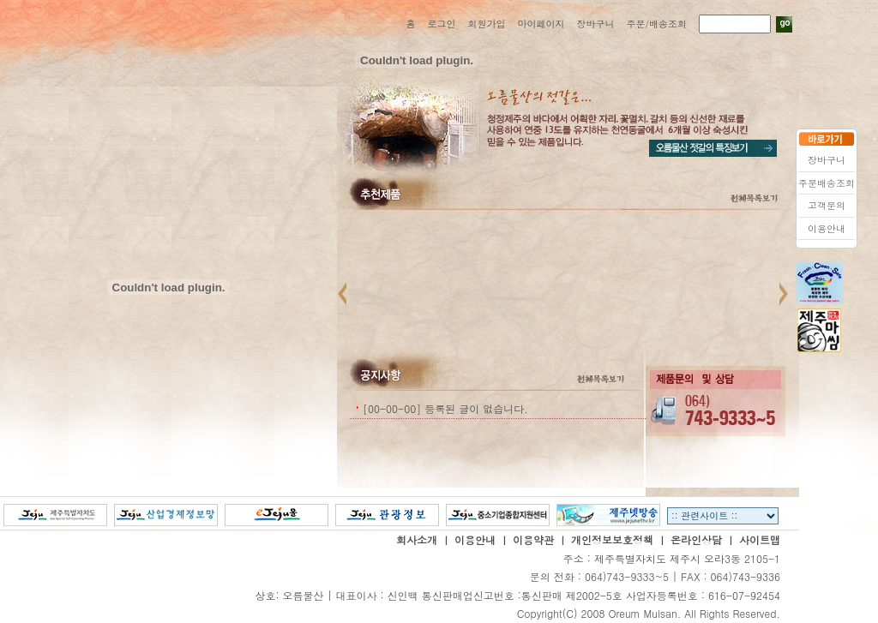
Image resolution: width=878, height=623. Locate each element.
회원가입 (486, 23)
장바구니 (595, 23)
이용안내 (475, 539)
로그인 (441, 23)
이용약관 (533, 539)
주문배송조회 (826, 183)
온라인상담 (696, 539)
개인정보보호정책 (612, 539)
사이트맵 (759, 539)
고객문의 (826, 205)
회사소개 (416, 539)
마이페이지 (540, 23)
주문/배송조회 (656, 23)
